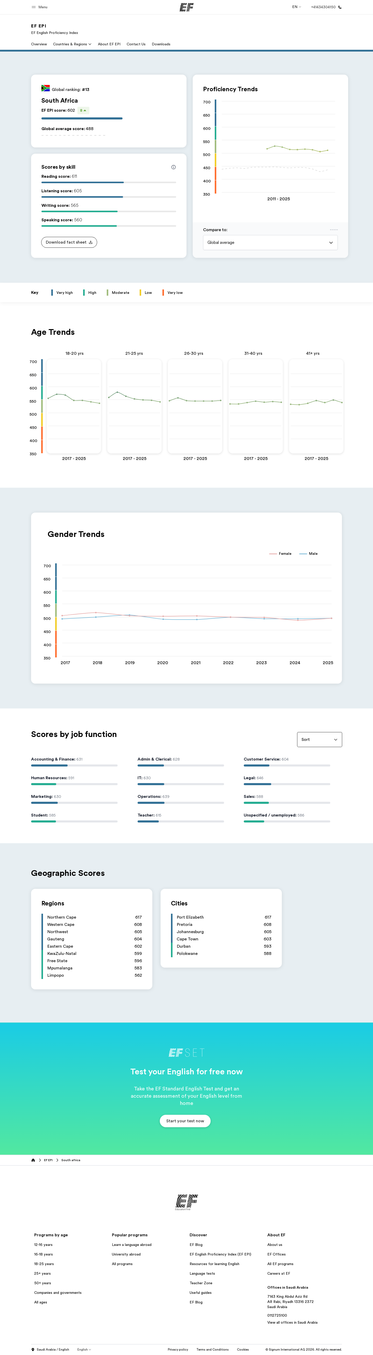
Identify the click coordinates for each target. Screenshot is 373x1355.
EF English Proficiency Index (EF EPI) (220, 1254)
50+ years (42, 1283)
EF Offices (276, 1254)
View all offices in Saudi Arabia (292, 1322)
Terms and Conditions (212, 1349)
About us (274, 1245)
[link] (54, 29)
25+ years (42, 1273)
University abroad (126, 1254)
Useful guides (201, 1292)
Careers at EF (278, 1273)
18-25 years (44, 1264)
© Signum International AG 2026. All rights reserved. (304, 1349)
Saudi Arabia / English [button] (50, 1350)
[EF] (187, 7)
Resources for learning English (214, 1264)
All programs (122, 1264)
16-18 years (43, 1254)
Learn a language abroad (132, 1245)
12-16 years (43, 1245)
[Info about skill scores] (173, 167)
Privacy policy (178, 1349)
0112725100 (277, 1315)
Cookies (243, 1349)
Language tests (202, 1273)
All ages (40, 1302)
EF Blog (196, 1245)
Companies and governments (58, 1292)
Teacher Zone (201, 1283)
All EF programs (280, 1264)
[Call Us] (325, 7)
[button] (40, 7)
